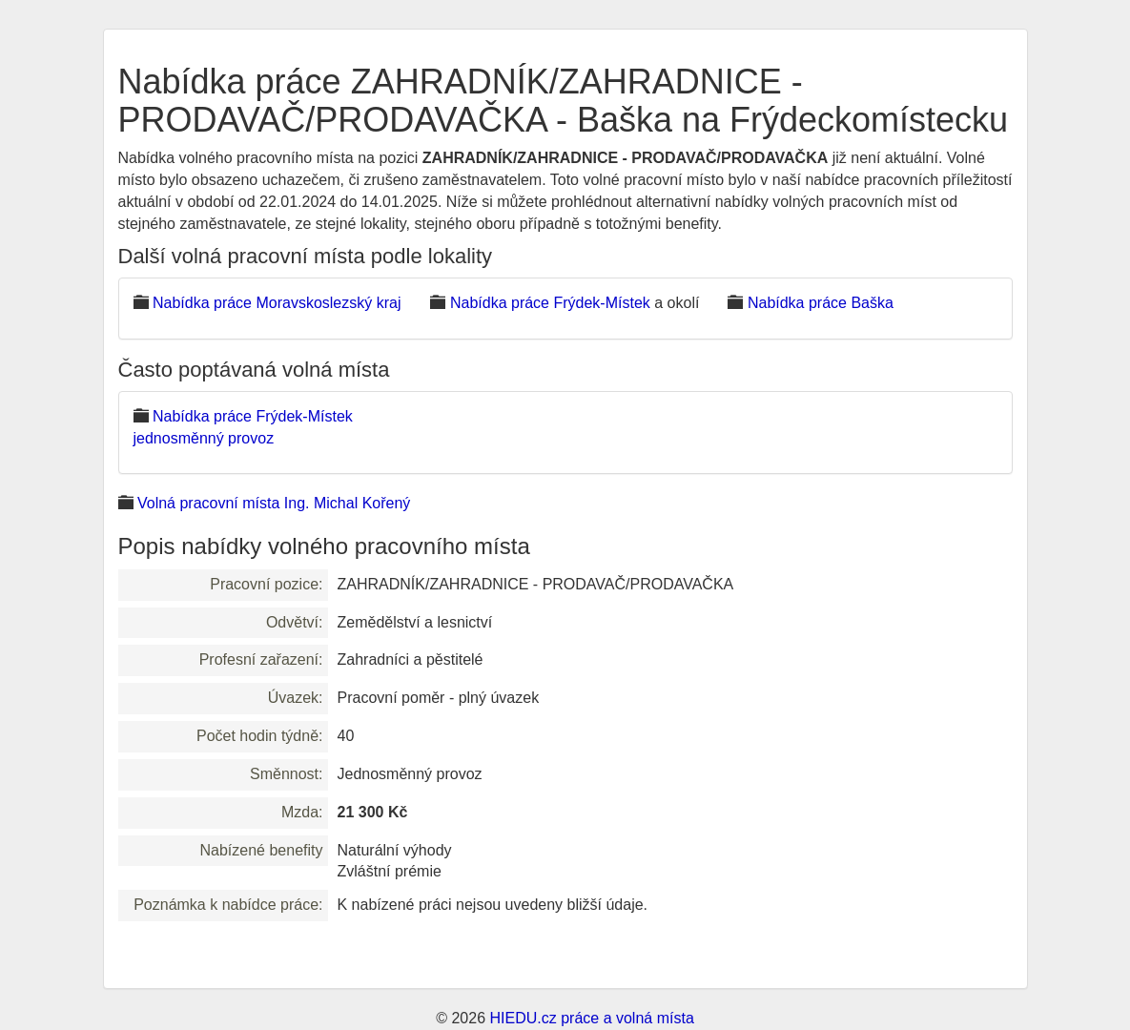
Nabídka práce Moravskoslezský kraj (277, 303)
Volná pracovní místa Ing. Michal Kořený (273, 503)
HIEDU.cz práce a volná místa (591, 1018)
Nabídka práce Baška (821, 303)
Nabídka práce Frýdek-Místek (550, 303)
